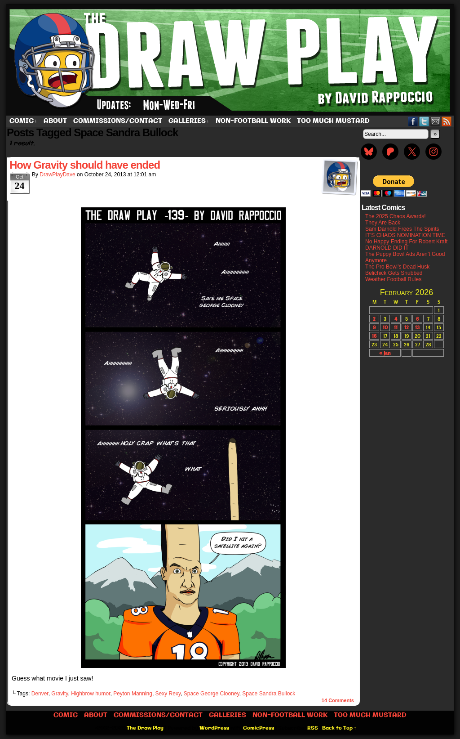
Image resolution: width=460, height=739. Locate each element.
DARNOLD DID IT (387, 248)
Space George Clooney (211, 693)
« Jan (385, 352)
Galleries (188, 121)
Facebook (413, 121)
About (55, 120)
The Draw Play (231, 60)
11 (396, 327)
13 (417, 327)
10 (385, 327)
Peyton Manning (132, 693)
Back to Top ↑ (339, 728)
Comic (23, 121)
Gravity (59, 693)
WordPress (214, 728)
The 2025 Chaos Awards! (395, 216)
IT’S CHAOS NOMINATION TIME (405, 235)
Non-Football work (253, 120)
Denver (40, 693)
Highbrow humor (90, 693)
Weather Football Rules (393, 279)
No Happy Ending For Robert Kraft (406, 241)
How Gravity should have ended (84, 165)
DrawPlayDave (57, 174)
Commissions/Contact (117, 120)
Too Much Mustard (333, 120)
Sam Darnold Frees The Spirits (402, 229)
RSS (446, 121)
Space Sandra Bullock (268, 693)
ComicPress (258, 728)
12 (406, 327)
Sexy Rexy (168, 693)
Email (435, 121)
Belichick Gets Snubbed (393, 273)
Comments (338, 700)
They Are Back (382, 222)
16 (374, 335)
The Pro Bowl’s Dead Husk (397, 267)
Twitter (424, 121)
